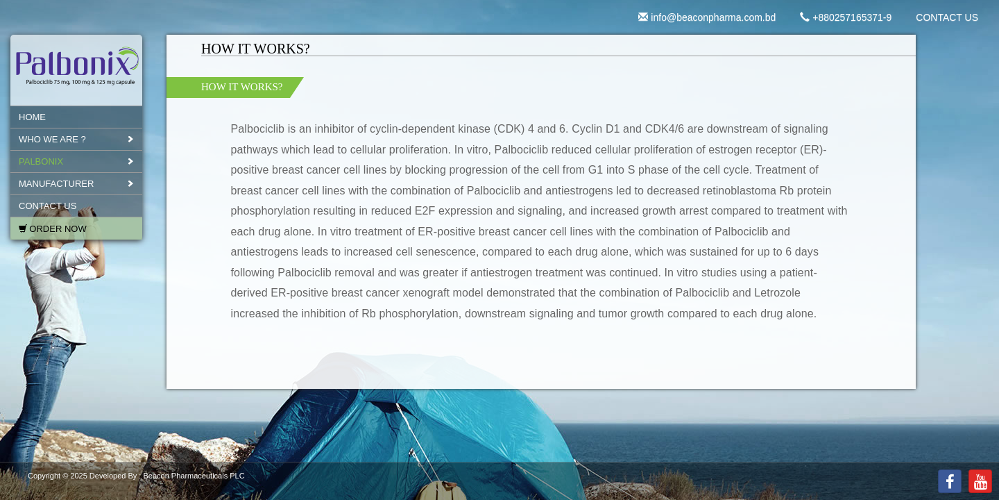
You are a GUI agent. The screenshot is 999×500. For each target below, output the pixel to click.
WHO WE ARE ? (52, 139)
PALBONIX (41, 161)
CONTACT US (947, 17)
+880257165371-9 (845, 17)
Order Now (57, 229)
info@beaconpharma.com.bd (707, 17)
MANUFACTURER (56, 183)
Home (32, 117)
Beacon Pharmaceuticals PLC (193, 476)
